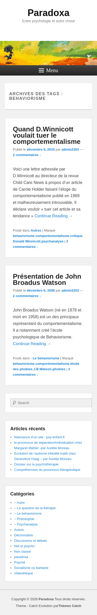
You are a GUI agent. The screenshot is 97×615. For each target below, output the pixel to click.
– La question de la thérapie (35, 508)
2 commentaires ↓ (27, 155)
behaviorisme (24, 236)
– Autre (19, 503)
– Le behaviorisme (28, 513)
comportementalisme (52, 236)
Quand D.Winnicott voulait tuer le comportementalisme (47, 135)
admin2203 (70, 149)
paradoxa (21, 557)
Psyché (19, 562)
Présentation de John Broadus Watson (47, 279)
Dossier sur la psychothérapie (36, 464)
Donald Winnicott (27, 241)
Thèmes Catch (69, 606)
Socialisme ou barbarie (31, 568)
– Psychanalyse (26, 524)
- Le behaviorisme (45, 358)
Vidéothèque (23, 573)
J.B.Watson (42, 369)
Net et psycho (24, 546)
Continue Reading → (53, 216)
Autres (36, 230)
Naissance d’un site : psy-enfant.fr (39, 437)
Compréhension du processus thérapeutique (47, 470)
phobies (59, 369)
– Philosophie (24, 519)
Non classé (22, 551)
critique (76, 236)
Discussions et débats (30, 541)
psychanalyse (52, 241)
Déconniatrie (23, 535)
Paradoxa (48, 13)
